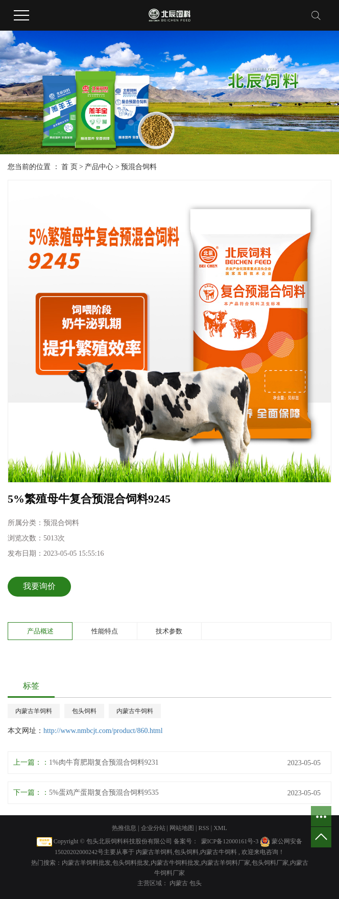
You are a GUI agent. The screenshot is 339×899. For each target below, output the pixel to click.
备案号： (186, 841)
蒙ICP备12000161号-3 (230, 841)
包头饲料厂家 (270, 862)
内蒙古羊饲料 (33, 711)
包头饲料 (84, 711)
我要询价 (39, 586)
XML (220, 828)
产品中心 (99, 167)
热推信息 (124, 828)
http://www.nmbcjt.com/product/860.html (103, 731)
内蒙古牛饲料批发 (175, 862)
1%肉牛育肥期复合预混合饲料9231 (104, 762)
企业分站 (153, 828)
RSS (203, 828)
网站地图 (183, 828)
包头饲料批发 (130, 862)
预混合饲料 (139, 167)
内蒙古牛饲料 (134, 711)
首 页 (69, 167)
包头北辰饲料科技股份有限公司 (129, 841)
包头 (195, 883)
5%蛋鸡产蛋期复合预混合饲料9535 (104, 792)
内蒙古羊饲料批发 (86, 862)
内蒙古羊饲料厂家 (225, 862)
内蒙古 (179, 883)
